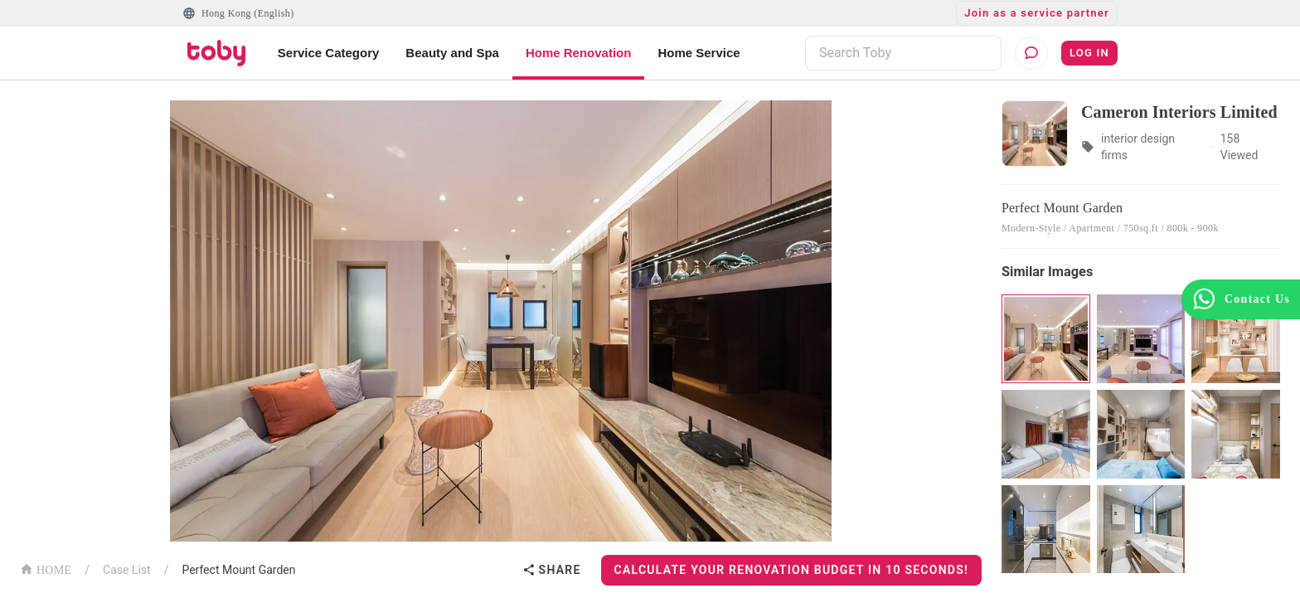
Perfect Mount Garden (238, 569)
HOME (45, 568)
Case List (127, 569)
